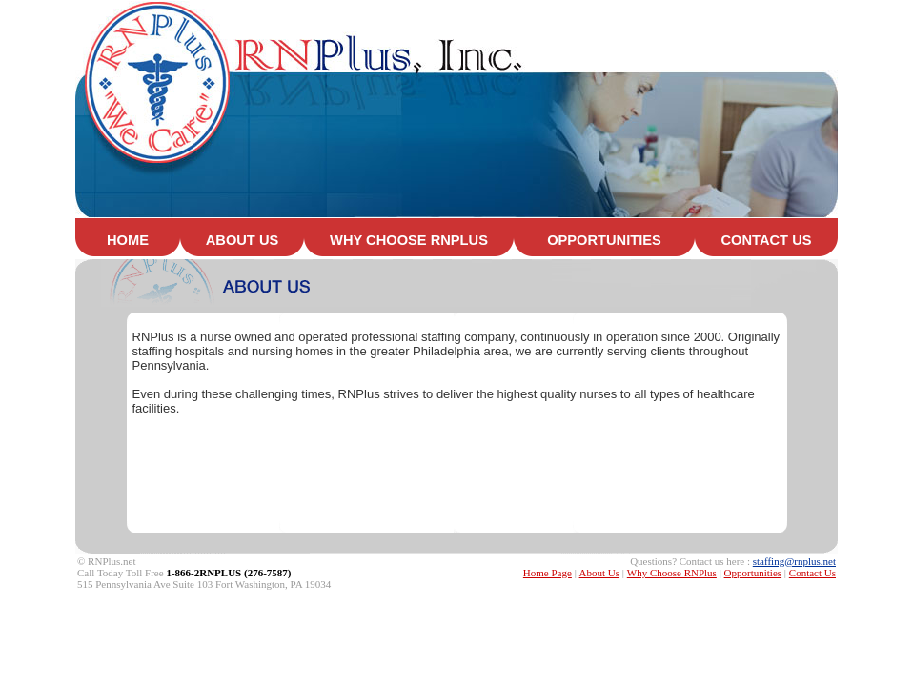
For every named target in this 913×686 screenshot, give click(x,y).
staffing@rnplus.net (794, 561)
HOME (128, 240)
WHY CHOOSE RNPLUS (409, 240)
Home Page (547, 572)
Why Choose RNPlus (672, 572)
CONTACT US (766, 240)
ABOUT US (242, 240)
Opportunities (753, 572)
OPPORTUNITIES (604, 240)
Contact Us (812, 572)
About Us (599, 572)
